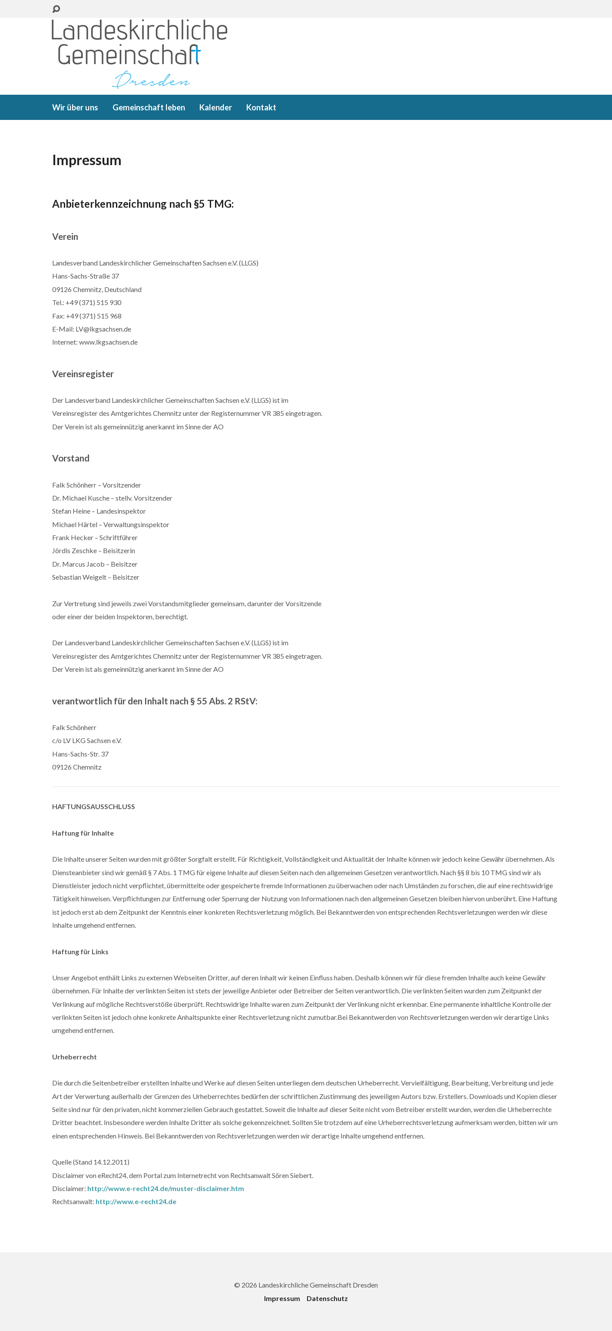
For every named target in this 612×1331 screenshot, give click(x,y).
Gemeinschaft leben (148, 107)
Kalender (215, 107)
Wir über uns (75, 107)
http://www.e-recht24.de (136, 1201)
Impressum (282, 1298)
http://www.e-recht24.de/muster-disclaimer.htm (165, 1188)
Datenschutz (327, 1298)
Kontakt (261, 107)
